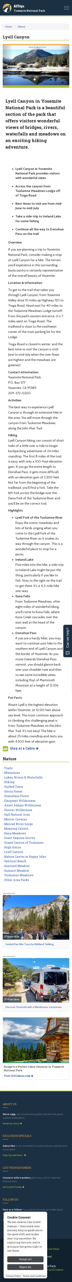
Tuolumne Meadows (18, 875)
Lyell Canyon (13, 852)
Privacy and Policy (49, 1248)
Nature (21, 26)
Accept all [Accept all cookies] (25, 1268)
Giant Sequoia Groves (19, 838)
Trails (8, 768)
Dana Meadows (15, 833)
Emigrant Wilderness (19, 801)
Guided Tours (13, 787)
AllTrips (19, 6)
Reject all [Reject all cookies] (25, 1276)
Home (8, 26)
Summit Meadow (16, 870)
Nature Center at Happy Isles (25, 856)
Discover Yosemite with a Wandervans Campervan (33, 1007)
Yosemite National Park (29, 10)
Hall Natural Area (17, 814)
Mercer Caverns (15, 819)
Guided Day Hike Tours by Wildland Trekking (29, 944)
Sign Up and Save (14, 1155)
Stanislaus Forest (16, 796)
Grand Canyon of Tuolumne (24, 842)
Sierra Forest (13, 791)
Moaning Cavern (16, 828)
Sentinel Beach (15, 861)
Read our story (12, 1123)
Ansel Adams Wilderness (22, 805)
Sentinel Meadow (17, 866)
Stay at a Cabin (24, 748)
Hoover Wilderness (18, 810)
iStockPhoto (41, 47)
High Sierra (12, 847)
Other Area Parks (16, 880)
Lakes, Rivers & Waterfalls (23, 777)
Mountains (12, 772)
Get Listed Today (13, 1187)
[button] (8, 65)
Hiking (9, 782)
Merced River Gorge (18, 824)
